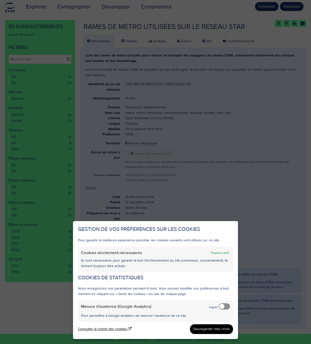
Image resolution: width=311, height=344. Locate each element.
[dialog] (155, 280)
